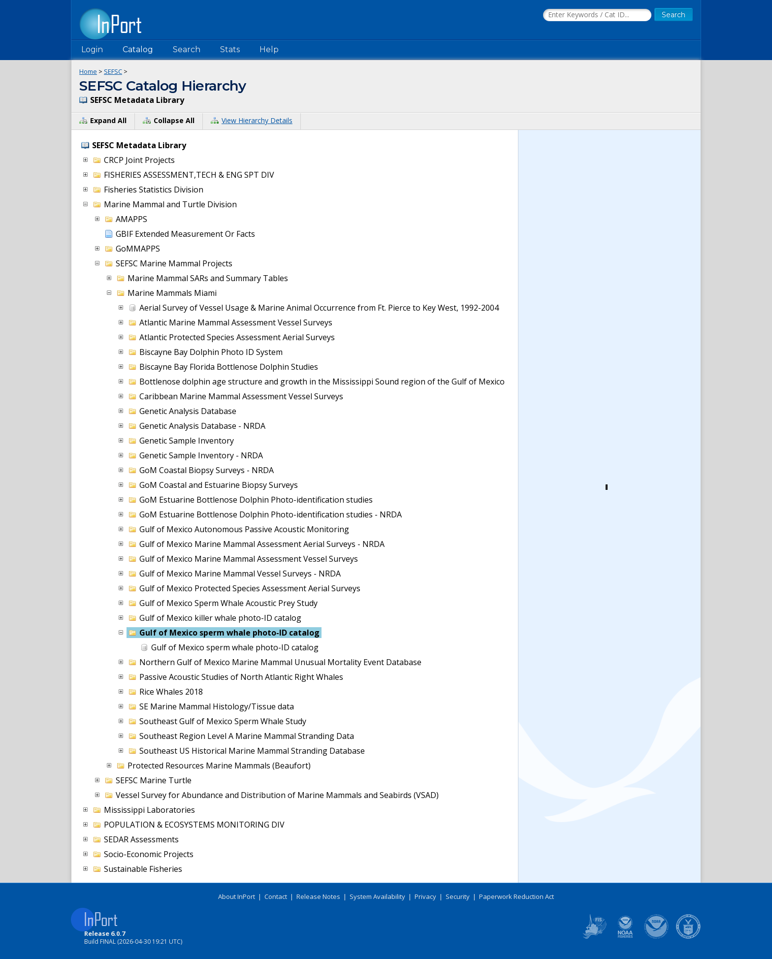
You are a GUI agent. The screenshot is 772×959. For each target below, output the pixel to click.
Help (269, 49)
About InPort (236, 896)
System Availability (377, 896)
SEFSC (113, 71)
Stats (230, 49)
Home (88, 71)
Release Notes (318, 896)
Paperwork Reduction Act (516, 896)
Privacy (425, 896)
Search (186, 49)
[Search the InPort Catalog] (597, 15)
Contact (275, 896)
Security (458, 896)
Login (92, 49)
